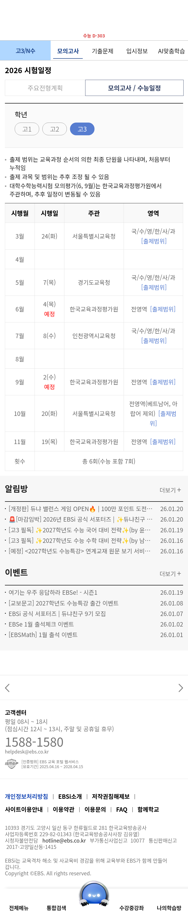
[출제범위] (154, 241)
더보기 (168, 490)
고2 (54, 128)
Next (179, 688)
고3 (82, 128)
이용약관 (63, 809)
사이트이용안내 (24, 809)
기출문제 (102, 50)
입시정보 (137, 50)
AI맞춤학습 (171, 50)
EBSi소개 (70, 796)
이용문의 (95, 809)
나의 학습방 (178, 28)
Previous (8, 688)
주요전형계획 (45, 87)
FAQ (121, 809)
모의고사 (68, 50)
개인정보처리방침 (26, 796)
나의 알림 (165, 28)
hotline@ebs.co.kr (64, 840)
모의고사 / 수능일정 (134, 87)
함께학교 (148, 809)
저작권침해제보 (111, 796)
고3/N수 (32, 50)
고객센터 (15, 713)
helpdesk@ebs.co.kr (27, 751)
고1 (27, 128)
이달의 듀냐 (151, 28)
